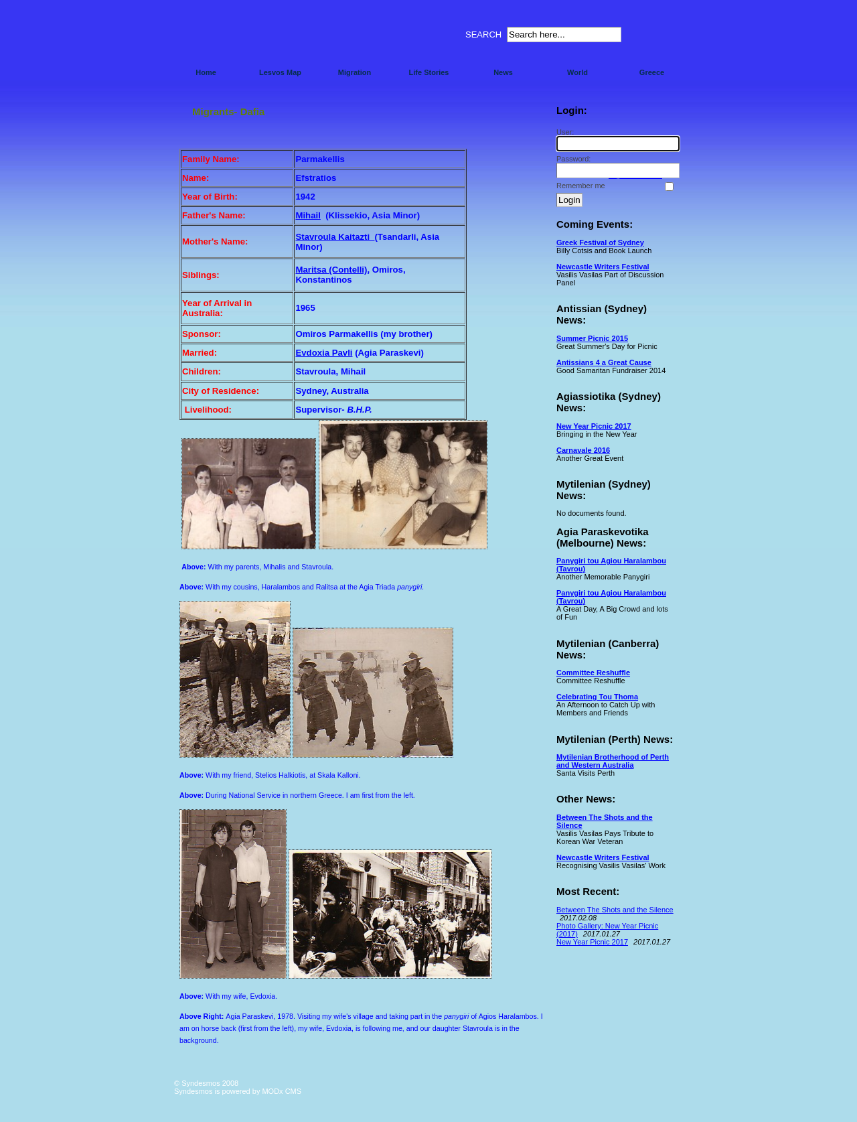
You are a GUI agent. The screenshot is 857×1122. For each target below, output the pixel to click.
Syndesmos (254, 38)
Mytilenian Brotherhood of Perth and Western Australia (612, 761)
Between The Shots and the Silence (615, 910)
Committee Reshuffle (593, 673)
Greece (651, 72)
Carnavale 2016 (583, 450)
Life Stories (429, 72)
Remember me (580, 186)
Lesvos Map (280, 72)
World (577, 72)
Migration (355, 72)
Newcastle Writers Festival (602, 267)
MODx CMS (281, 1091)
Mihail (307, 215)
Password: (616, 166)
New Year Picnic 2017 (593, 426)
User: (616, 139)
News (503, 72)
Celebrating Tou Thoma (597, 697)
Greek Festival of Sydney (600, 242)
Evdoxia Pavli (323, 353)
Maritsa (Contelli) (331, 270)
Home (206, 72)
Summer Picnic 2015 (592, 338)
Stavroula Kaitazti (334, 237)
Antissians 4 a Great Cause (603, 362)
